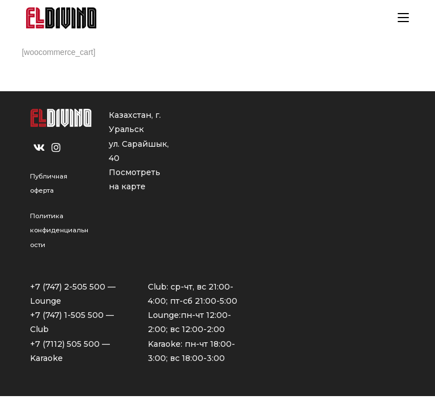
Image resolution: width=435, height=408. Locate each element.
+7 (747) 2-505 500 (67, 287)
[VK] (39, 148)
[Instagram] (56, 148)
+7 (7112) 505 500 (65, 344)
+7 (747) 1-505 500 (67, 315)
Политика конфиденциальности (59, 230)
